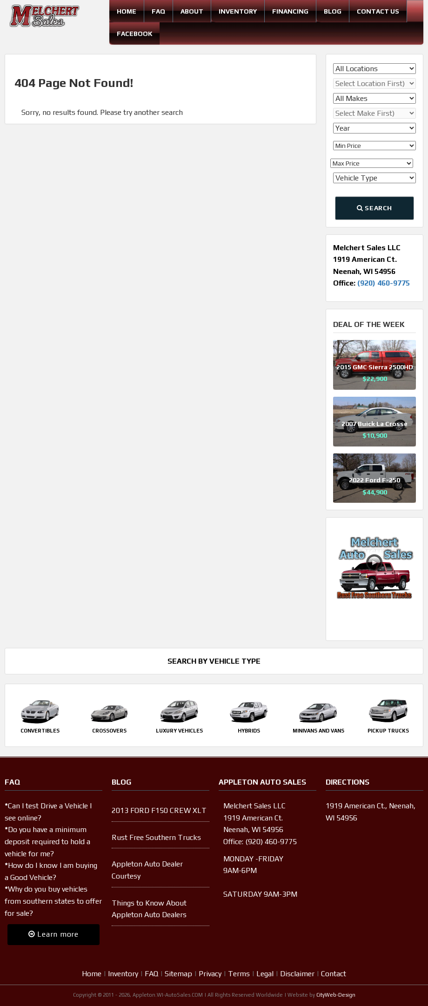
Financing (290, 11)
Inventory (238, 11)
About (192, 11)
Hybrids (249, 730)
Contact (333, 973)
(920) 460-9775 (383, 283)
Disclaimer (297, 973)
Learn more (53, 934)
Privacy (210, 973)
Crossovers (109, 730)
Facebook (134, 33)
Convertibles (40, 730)
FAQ (158, 11)
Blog (332, 11)
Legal (265, 973)
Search (374, 208)
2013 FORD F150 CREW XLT (159, 810)
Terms (239, 973)
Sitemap (178, 973)
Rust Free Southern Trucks (156, 837)
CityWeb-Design (335, 995)
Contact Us (378, 11)
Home (126, 11)
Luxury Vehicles (179, 730)
